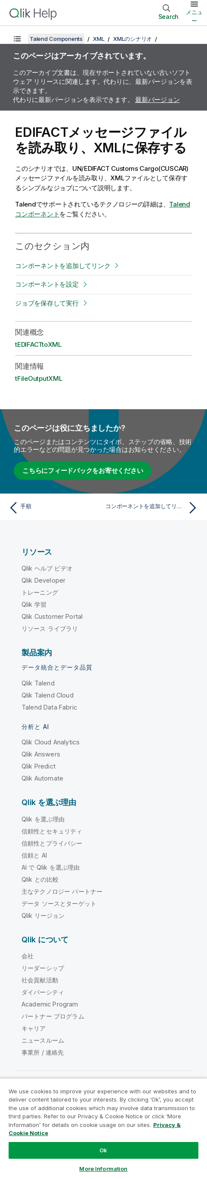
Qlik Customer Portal (52, 616)
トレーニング (40, 592)
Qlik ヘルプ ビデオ (47, 568)
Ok (103, 1150)
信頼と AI (34, 855)
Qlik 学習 (34, 604)
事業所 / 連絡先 (43, 1052)
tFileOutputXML (38, 378)
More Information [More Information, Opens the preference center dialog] (103, 1168)
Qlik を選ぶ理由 (43, 819)
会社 (28, 956)
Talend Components (56, 38)
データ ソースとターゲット (59, 903)
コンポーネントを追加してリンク (62, 266)
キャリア (34, 1028)
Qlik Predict (39, 766)
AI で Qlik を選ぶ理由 (51, 867)
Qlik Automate (42, 778)
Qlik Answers (41, 754)
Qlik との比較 (40, 879)
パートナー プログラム (53, 1016)
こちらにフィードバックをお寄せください (82, 470)
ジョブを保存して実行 (47, 303)
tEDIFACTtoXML (38, 344)
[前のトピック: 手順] (54, 507)
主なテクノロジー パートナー (62, 891)
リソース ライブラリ (50, 628)
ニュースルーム (43, 1040)
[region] (103, 1128)
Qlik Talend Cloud (48, 695)
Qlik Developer (43, 580)
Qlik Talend (38, 683)
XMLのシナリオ (132, 38)
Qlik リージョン (43, 915)
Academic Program (50, 1004)
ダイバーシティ (43, 992)
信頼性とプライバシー (52, 843)
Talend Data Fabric (49, 707)
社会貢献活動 (40, 980)
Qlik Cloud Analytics (51, 742)
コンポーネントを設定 (47, 284)
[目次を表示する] (17, 39)
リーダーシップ (43, 968)
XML (98, 38)
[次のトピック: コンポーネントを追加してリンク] (153, 507)
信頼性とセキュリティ (52, 831)
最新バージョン (157, 100)
